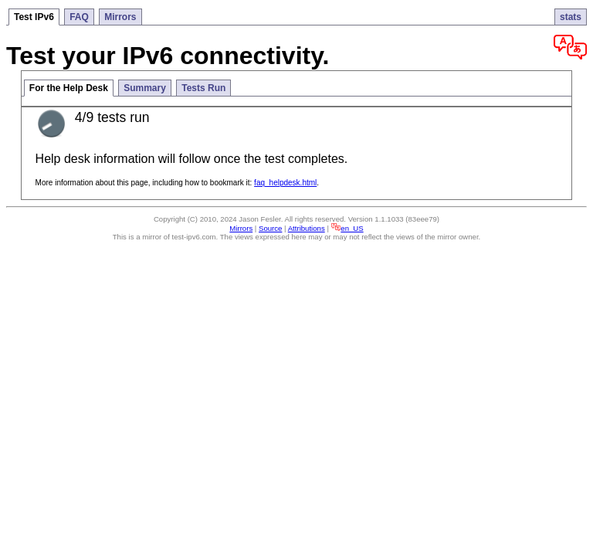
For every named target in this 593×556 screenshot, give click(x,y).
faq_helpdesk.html (285, 182)
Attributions (306, 228)
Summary (145, 88)
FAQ (79, 17)
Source (270, 228)
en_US (347, 228)
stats (570, 17)
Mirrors (120, 17)
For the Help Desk (68, 88)
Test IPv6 (34, 17)
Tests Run (203, 88)
